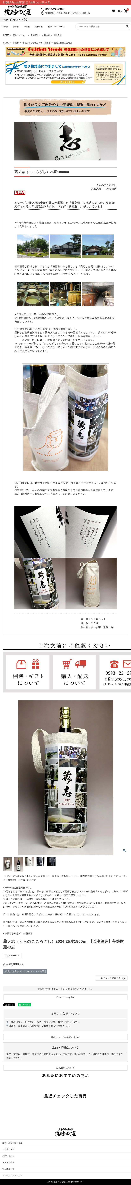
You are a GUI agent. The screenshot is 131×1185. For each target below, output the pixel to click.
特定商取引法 (8, 1169)
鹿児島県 (34, 35)
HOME (6, 35)
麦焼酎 (16, 26)
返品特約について (65, 1067)
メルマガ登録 (8, 1162)
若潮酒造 (57, 35)
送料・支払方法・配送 (12, 1143)
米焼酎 (27, 26)
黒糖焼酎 (39, 26)
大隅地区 (46, 35)
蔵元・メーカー (20, 35)
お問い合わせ (8, 1156)
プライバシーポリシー (12, 1175)
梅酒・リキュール (56, 26)
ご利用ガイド (8, 1149)
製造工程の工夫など (63, 43)
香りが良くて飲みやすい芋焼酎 (36, 43)
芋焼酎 (5, 26)
